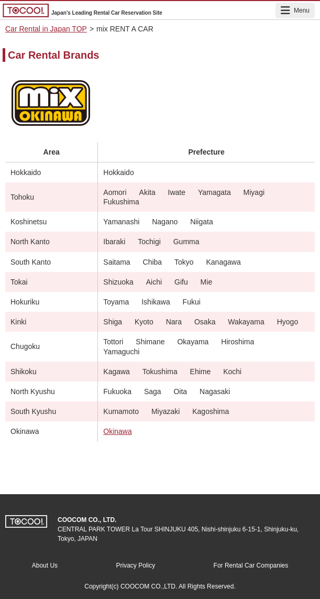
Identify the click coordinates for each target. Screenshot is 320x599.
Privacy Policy (135, 565)
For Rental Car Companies (251, 565)
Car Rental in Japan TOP (46, 29)
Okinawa (117, 431)
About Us (45, 565)
